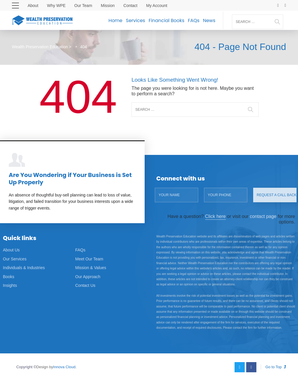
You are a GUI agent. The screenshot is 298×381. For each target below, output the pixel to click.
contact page (263, 216)
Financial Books (167, 20)
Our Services (14, 259)
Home (116, 20)
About (33, 5)
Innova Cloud (64, 367)
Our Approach (87, 276)
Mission (108, 5)
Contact (130, 5)
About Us (11, 250)
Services (135, 20)
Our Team (83, 5)
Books (8, 276)
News (209, 20)
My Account (156, 5)
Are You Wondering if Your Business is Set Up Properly (70, 178)
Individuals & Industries (24, 267)
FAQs (194, 20)
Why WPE (56, 5)
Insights (10, 285)
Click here (215, 216)
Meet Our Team (89, 259)
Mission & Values (90, 267)
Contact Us (85, 285)
